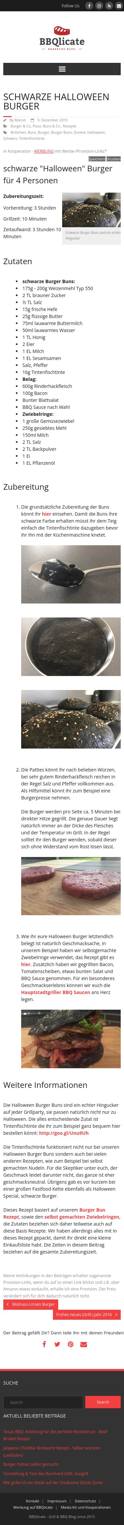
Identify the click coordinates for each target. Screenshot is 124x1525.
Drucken (113, 158)
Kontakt (32, 1500)
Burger (43, 132)
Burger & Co (21, 125)
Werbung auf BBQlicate (33, 1507)
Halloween (96, 132)
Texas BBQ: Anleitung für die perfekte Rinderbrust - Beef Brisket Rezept (55, 1435)
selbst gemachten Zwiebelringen (81, 1217)
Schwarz (10, 138)
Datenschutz (85, 1500)
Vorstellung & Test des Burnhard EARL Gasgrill (45, 1473)
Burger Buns (61, 132)
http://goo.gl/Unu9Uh (64, 1133)
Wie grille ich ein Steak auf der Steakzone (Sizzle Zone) (53, 1482)
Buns (32, 132)
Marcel (20, 119)
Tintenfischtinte (32, 138)
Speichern (97, 158)
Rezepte (69, 125)
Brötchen (18, 132)
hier (46, 514)
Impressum (56, 1500)
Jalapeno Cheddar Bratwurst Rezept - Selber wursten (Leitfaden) (51, 1451)
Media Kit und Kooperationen (85, 1507)
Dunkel (80, 132)
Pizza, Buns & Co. (47, 125)
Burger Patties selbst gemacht (31, 1464)
